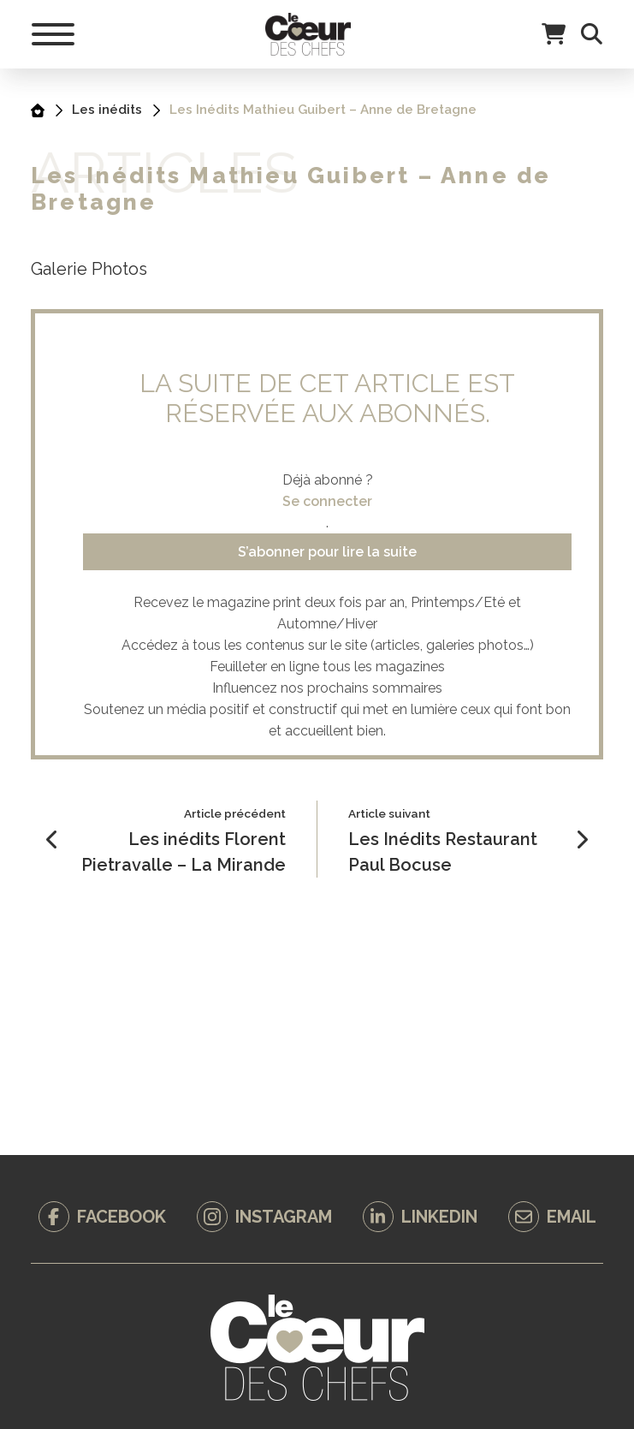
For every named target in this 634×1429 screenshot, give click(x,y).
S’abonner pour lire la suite (327, 552)
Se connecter (327, 501)
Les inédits (107, 109)
